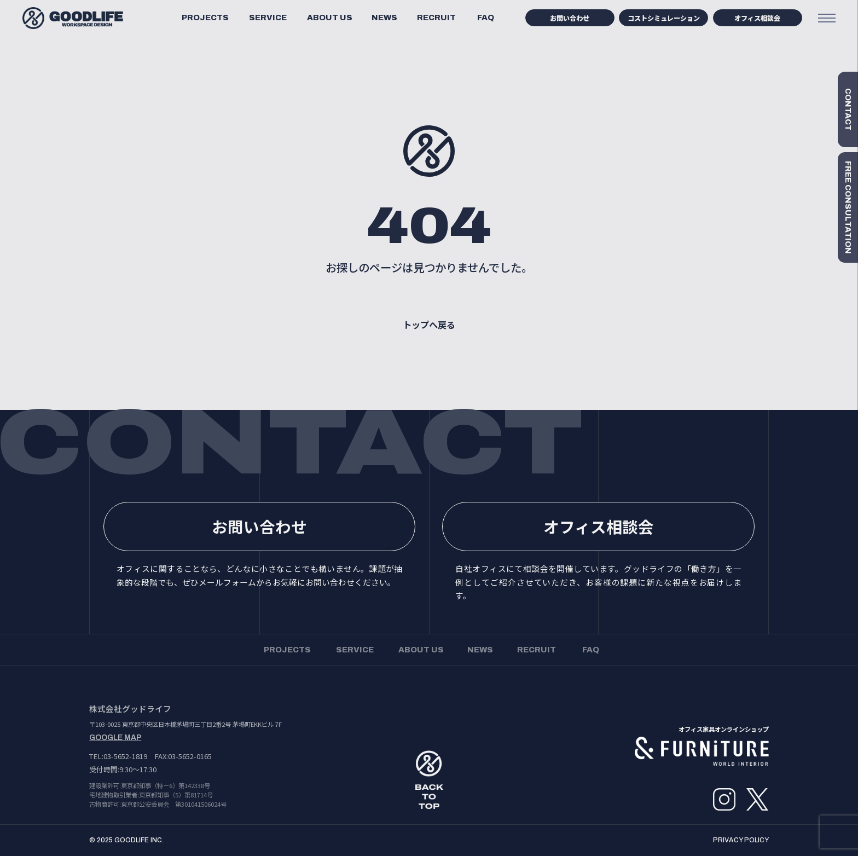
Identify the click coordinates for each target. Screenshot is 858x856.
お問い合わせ (569, 18)
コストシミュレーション (664, 18)
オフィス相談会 (757, 18)
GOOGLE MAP (115, 737)
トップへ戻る (429, 324)
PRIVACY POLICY (741, 840)
